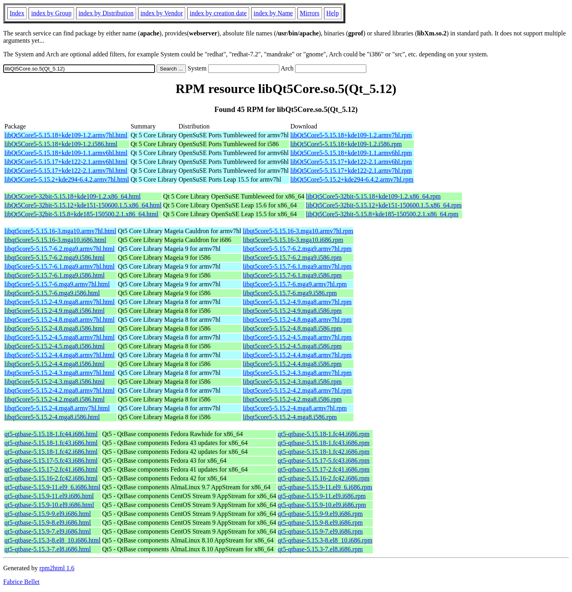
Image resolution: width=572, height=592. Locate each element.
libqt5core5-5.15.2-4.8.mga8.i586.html (54, 328)
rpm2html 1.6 (56, 568)
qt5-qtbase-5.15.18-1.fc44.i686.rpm (324, 434)
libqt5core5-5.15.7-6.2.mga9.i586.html (54, 257)
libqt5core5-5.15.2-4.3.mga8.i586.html (54, 381)
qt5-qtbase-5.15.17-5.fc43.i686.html (51, 460)
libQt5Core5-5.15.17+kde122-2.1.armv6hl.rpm (351, 161)
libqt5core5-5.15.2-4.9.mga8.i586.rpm (292, 310)
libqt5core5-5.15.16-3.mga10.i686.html (55, 239)
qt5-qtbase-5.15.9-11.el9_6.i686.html (52, 487)
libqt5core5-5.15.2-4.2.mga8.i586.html (54, 399)
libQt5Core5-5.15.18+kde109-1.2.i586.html (61, 144)
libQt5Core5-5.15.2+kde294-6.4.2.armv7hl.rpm (351, 179)
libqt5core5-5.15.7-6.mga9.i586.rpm (290, 293)
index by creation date (218, 13)
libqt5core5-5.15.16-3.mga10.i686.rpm (293, 239)
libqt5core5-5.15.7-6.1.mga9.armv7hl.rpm (297, 266)
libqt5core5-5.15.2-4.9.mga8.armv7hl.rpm (297, 301)
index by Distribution (106, 13)
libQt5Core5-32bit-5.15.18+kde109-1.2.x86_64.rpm (373, 196)
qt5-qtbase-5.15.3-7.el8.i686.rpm (320, 549)
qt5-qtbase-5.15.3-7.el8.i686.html (47, 549)
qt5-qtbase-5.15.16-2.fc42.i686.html (51, 478)
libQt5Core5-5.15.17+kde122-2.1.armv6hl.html (65, 161)
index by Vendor (161, 13)
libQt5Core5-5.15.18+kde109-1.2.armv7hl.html (65, 135)
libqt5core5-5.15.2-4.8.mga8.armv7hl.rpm (297, 319)
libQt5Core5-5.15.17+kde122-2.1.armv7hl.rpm (351, 170)
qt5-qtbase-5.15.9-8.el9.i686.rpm (320, 522)
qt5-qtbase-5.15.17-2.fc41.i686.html (51, 469)
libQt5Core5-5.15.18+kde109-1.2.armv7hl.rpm (351, 135)
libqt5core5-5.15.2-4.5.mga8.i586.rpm (292, 346)
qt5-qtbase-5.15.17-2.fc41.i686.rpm (324, 469)
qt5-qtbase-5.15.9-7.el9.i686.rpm (320, 531)
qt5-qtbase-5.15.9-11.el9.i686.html (49, 496)
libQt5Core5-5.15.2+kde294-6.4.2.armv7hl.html (66, 179)
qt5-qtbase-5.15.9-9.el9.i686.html (47, 513)
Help (332, 13)
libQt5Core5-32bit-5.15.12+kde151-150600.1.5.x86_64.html (82, 205)
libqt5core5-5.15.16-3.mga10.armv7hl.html (60, 231)
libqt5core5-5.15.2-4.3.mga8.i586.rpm (292, 381)
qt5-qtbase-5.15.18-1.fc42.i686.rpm (324, 451)
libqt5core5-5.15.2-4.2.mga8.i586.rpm (292, 399)
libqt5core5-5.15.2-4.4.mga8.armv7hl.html (59, 355)
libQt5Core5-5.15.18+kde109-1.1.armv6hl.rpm (351, 152)
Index (17, 13)
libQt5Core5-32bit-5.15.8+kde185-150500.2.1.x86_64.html (81, 214)
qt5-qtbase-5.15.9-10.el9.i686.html (49, 504)
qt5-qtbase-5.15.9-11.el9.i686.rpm (322, 496)
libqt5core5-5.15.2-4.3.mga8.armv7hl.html (59, 372)
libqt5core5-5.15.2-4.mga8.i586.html (52, 417)
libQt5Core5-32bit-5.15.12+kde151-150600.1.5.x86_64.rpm (384, 205)
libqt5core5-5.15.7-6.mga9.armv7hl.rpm (295, 284)
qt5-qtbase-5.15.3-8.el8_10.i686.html (52, 540)
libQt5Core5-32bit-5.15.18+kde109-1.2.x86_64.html (72, 196)
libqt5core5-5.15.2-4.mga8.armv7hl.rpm (295, 408)
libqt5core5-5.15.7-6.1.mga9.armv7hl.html (59, 266)
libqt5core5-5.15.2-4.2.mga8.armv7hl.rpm (297, 390)
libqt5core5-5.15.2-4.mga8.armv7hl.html (57, 408)
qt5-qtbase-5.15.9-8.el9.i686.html (47, 522)
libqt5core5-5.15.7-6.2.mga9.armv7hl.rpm (297, 248)
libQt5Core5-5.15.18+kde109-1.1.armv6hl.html (65, 152)
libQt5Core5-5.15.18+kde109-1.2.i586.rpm (346, 144)
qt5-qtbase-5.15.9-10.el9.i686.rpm (322, 504)
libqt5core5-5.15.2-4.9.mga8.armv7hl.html (59, 301)
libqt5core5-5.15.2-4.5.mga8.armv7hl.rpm (297, 337)
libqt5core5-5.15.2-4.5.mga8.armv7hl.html (59, 337)
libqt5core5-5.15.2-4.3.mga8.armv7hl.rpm (297, 372)
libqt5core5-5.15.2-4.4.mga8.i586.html (54, 363)
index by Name (273, 13)
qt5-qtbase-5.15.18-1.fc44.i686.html (51, 434)
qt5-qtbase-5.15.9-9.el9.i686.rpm (320, 513)
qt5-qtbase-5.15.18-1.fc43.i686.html (51, 442)
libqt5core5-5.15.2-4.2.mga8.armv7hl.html (59, 390)
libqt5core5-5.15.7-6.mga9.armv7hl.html (57, 284)
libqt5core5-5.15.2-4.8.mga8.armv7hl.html (59, 319)
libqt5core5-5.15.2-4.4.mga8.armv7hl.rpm (297, 355)
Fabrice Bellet (21, 581)
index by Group (51, 13)
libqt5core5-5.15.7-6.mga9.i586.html (52, 293)
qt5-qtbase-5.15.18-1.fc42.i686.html (51, 451)
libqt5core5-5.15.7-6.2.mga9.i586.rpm (292, 257)
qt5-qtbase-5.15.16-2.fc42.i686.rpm (324, 478)
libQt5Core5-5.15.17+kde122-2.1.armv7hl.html (65, 170)
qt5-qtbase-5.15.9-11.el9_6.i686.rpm (325, 487)
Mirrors (310, 13)
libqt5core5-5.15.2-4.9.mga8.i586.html (54, 310)
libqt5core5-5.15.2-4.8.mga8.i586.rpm (292, 328)
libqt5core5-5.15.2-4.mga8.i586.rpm (290, 417)
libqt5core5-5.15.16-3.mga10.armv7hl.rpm (298, 231)
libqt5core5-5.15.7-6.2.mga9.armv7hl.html (59, 248)
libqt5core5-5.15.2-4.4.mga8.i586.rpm (292, 363)
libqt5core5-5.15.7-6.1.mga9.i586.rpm (292, 275)
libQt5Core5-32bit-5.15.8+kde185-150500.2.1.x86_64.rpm (382, 214)
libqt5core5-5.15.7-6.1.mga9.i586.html (54, 275)
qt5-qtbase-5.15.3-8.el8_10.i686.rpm (325, 540)
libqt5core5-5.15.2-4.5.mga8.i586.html (54, 346)
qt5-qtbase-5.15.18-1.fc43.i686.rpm (324, 442)
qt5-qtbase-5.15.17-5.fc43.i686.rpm (324, 460)
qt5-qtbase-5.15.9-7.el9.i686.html (47, 531)
